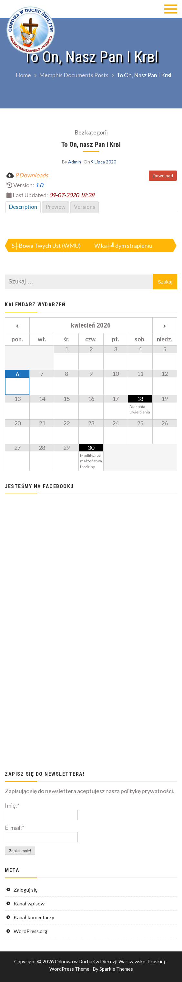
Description (23, 206)
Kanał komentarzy (34, 917)
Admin (74, 161)
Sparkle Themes (116, 969)
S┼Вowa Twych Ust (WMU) (46, 245)
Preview (56, 206)
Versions (84, 206)
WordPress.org (30, 931)
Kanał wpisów (29, 903)
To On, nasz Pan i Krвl (91, 144)
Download (163, 175)
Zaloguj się (25, 889)
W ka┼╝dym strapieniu (123, 245)
